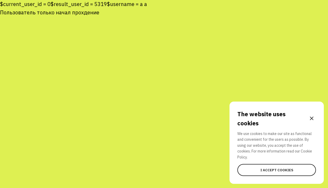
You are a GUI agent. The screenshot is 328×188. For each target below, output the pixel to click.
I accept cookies (276, 170)
